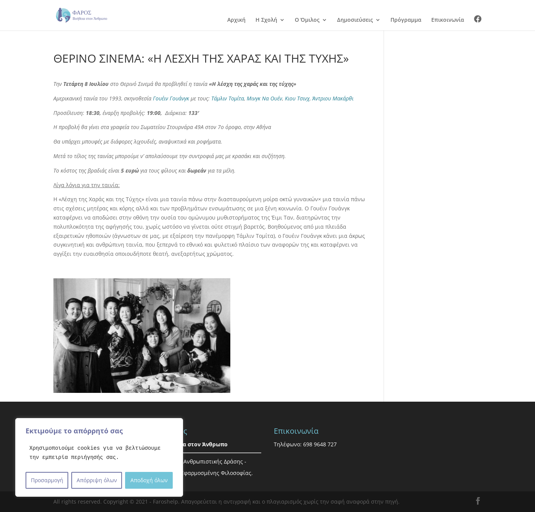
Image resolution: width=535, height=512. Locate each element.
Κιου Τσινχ (297, 98)
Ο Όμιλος (307, 20)
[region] (99, 457)
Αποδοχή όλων (149, 480)
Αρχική (236, 20)
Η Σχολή (266, 20)
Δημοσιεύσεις (355, 20)
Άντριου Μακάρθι (332, 98)
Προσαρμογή (47, 480)
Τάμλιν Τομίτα (227, 98)
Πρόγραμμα (405, 20)
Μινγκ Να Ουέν (264, 98)
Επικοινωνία (447, 20)
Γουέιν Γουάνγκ (171, 98)
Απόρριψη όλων (97, 480)
